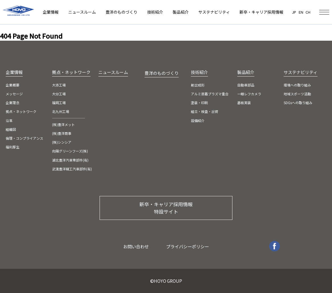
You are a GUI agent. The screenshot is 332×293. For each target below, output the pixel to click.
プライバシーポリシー (187, 246)
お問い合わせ (136, 246)
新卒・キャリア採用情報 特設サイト (166, 208)
